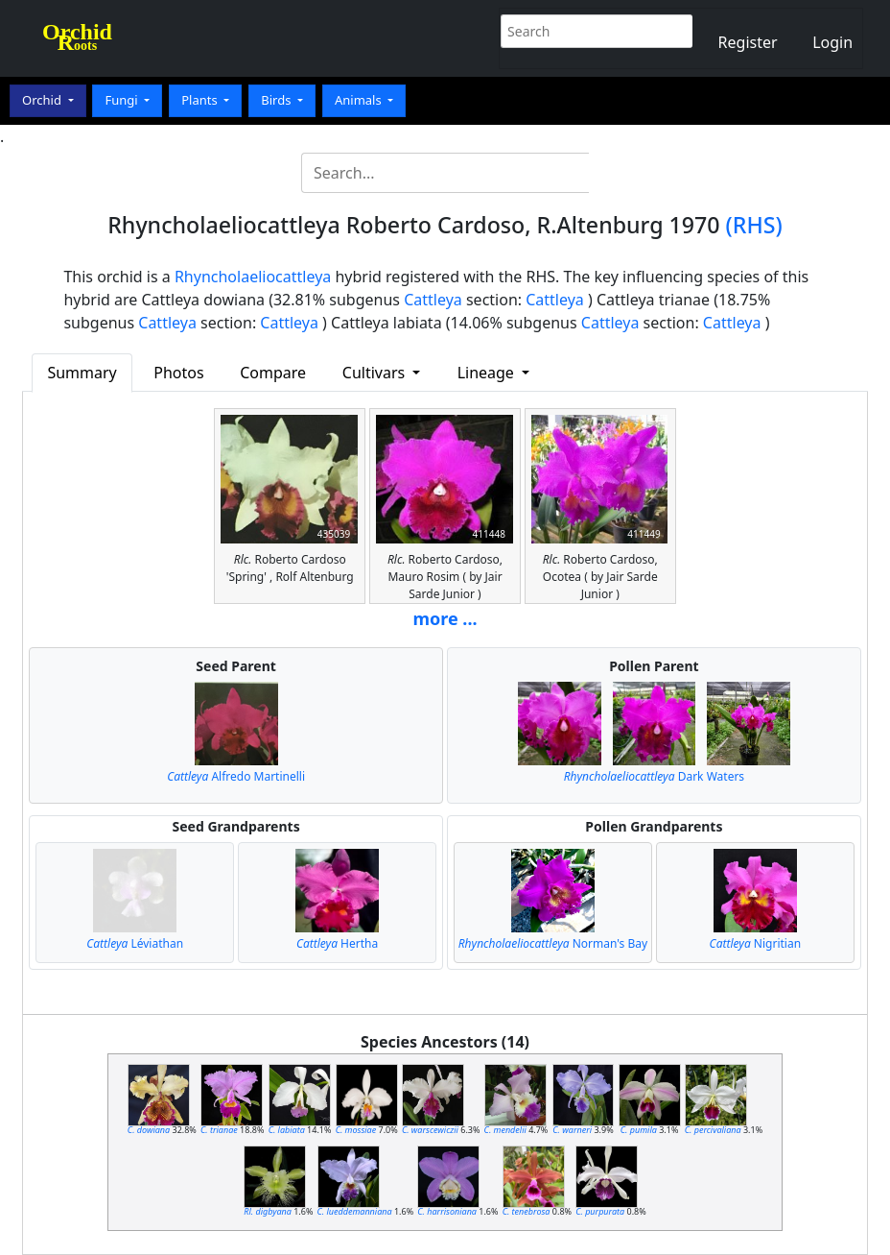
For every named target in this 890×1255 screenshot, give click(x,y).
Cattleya (433, 299)
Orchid (43, 100)
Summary (81, 372)
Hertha (337, 943)
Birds (277, 100)
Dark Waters (654, 776)
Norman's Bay (552, 943)
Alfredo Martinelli (236, 776)
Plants (201, 100)
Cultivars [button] (376, 372)
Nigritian (755, 943)
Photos (178, 372)
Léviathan (134, 943)
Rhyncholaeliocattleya (253, 276)
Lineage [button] (487, 372)
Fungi (123, 100)
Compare (273, 372)
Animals (360, 100)
